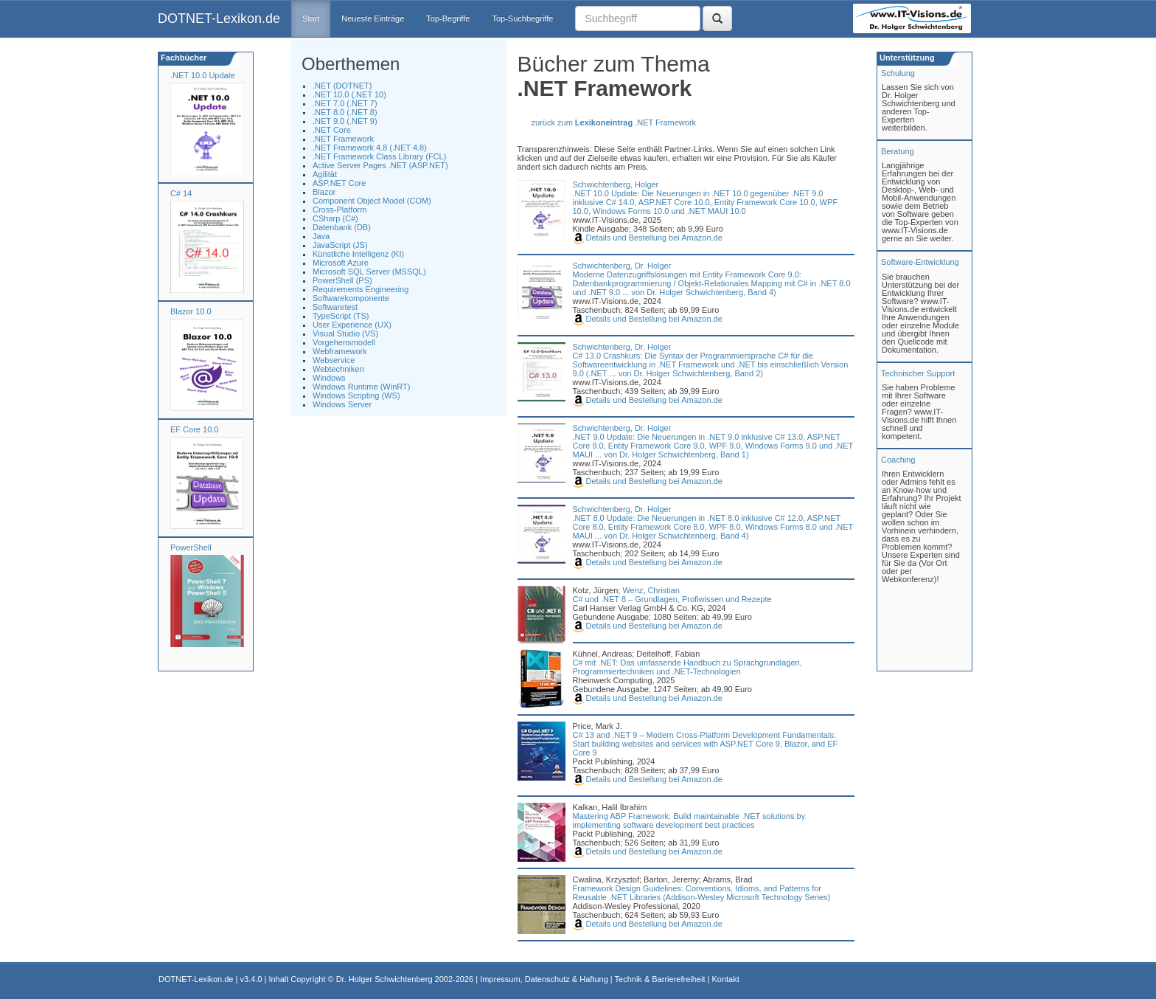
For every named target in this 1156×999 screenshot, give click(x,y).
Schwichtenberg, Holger (616, 184)
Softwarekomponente (351, 298)
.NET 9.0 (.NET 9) (345, 121)
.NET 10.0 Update (202, 75)
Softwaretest (335, 307)
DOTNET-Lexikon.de (219, 18)
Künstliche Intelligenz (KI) (358, 253)
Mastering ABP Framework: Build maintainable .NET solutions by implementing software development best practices (689, 820)
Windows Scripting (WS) (356, 395)
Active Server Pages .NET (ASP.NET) (380, 165)
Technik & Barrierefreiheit (660, 979)
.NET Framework (343, 138)
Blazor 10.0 (191, 311)
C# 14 (181, 193)
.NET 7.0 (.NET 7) (345, 103)
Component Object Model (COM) (372, 200)
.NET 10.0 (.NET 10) (349, 94)
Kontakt (725, 979)
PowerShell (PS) (342, 280)
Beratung (897, 151)
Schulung (898, 73)
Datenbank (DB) (342, 227)
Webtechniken (338, 368)
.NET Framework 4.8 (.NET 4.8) (370, 147)
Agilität (325, 174)
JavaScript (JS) (340, 245)
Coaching (898, 459)
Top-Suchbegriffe (522, 18)
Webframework (340, 351)
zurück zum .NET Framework (614, 122)
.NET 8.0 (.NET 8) (345, 112)
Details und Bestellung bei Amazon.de (647, 237)
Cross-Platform (339, 209)
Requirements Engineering (360, 289)
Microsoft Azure (341, 262)
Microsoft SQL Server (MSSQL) (369, 271)
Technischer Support (918, 373)
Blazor (324, 191)
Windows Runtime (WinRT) (361, 386)
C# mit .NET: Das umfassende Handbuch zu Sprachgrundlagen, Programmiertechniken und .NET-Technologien (687, 667)
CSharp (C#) (335, 218)
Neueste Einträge (372, 18)
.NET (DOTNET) (342, 85)
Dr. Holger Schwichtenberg (384, 979)
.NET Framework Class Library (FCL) (379, 156)
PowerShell (191, 547)
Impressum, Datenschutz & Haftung (544, 979)
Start (310, 18)
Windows (329, 377)
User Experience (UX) (352, 324)
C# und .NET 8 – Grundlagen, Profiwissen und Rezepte (672, 599)
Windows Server (342, 404)
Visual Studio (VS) (345, 333)
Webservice (334, 360)
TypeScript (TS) (341, 315)
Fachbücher (182, 57)
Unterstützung (906, 57)
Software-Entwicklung (920, 261)
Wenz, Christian (650, 590)
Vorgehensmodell (344, 342)
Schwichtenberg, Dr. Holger (622, 265)
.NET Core (332, 129)
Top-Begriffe (448, 18)
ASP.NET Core (339, 183)
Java (321, 236)
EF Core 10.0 (194, 429)
